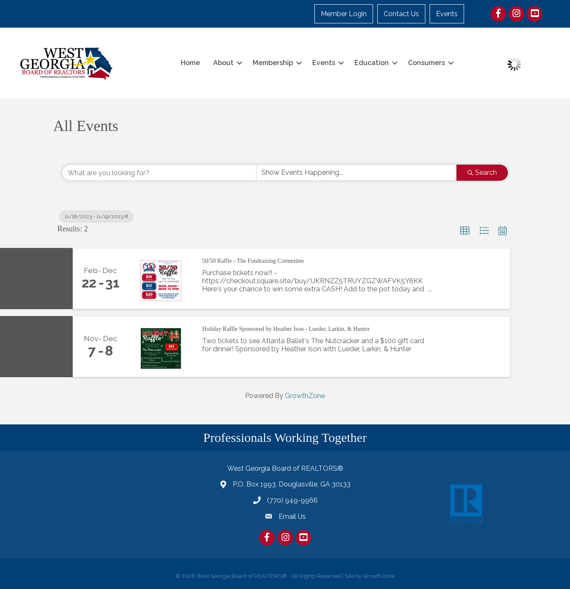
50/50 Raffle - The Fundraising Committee (253, 261)
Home (189, 63)
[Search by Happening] (356, 173)
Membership (271, 63)
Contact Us (401, 14)
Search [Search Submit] (482, 172)
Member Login (344, 14)
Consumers (425, 63)
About (222, 63)
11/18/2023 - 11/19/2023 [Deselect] (96, 216)
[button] (464, 230)
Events (447, 14)
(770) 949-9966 (292, 500)
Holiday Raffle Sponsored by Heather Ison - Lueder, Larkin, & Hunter (286, 329)
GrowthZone (305, 396)
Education (370, 63)
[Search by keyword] (159, 173)
